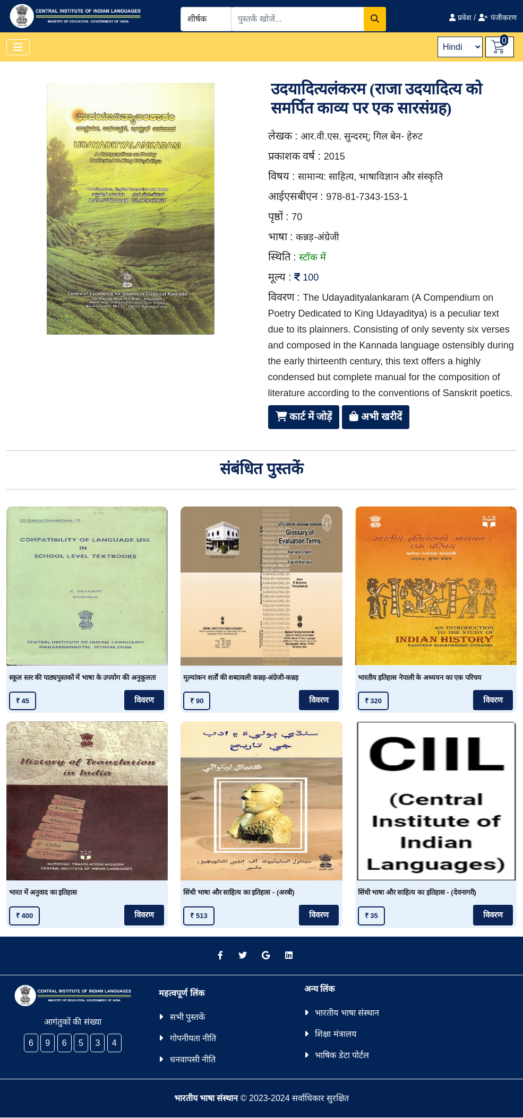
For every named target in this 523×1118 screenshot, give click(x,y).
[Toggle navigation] (18, 47)
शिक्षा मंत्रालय (335, 1033)
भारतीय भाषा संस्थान (347, 1012)
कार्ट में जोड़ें (304, 416)
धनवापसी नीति (193, 1059)
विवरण (144, 700)
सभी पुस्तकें (187, 1016)
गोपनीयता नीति (193, 1038)
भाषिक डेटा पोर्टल (342, 1055)
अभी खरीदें (375, 416)
